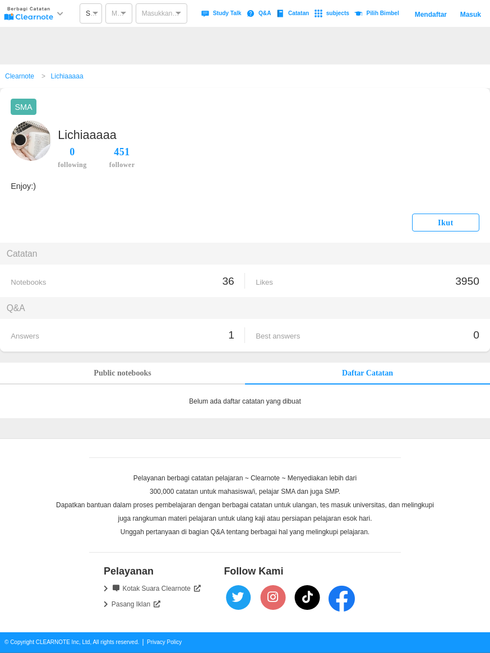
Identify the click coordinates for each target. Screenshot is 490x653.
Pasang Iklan (136, 604)
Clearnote (19, 76)
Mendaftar (431, 14)
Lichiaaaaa (67, 76)
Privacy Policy (164, 642)
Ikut (446, 223)
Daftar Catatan (367, 373)
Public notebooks (122, 373)
